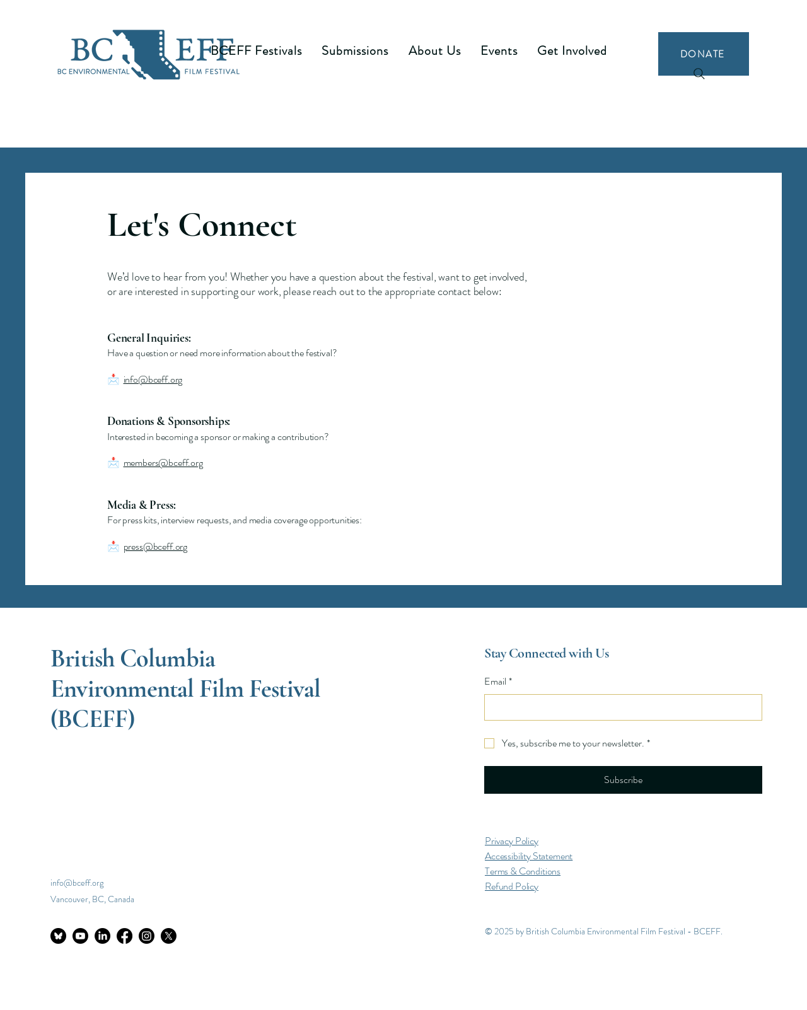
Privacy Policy (511, 840)
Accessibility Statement (528, 856)
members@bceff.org (163, 462)
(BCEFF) (92, 719)
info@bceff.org (153, 379)
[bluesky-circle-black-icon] (58, 936)
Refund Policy (511, 886)
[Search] (699, 74)
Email (498, 681)
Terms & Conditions (522, 871)
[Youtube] (80, 936)
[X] (169, 936)
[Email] (619, 707)
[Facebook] (124, 936)
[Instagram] (146, 936)
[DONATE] (703, 54)
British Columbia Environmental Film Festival (185, 673)
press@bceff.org (156, 546)
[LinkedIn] (102, 936)
